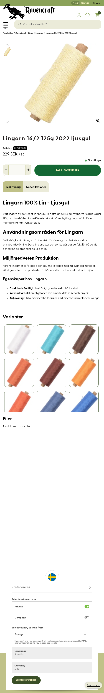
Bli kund (97, 3)
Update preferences (26, 680)
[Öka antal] (28, 170)
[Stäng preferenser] (90, 587)
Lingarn (39, 33)
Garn (30, 33)
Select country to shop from (27, 627)
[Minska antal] (6, 170)
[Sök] (20, 24)
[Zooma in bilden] (97, 119)
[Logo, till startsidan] (29, 12)
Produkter (8, 33)
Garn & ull (20, 33)
